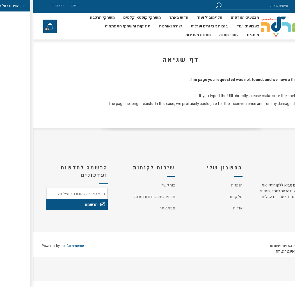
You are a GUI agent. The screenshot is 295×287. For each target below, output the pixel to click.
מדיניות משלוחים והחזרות (121, 197)
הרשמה (41, 5)
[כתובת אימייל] (44, 193)
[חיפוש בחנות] (223, 5)
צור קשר (135, 185)
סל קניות (202, 197)
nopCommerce (39, 245)
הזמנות (203, 185)
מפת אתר (134, 208)
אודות (204, 208)
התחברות (25, 5)
